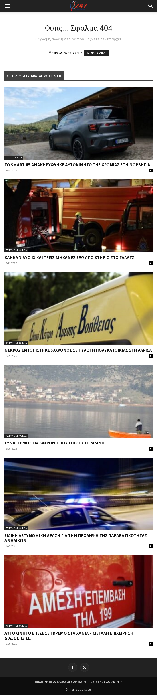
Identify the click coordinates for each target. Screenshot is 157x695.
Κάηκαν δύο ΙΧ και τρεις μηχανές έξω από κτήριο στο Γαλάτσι (70, 257)
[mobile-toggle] (7, 6)
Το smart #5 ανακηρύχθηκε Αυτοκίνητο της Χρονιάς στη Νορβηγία (77, 164)
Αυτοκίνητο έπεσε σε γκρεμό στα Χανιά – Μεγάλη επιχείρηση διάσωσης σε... (68, 636)
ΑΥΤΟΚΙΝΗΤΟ (14, 157)
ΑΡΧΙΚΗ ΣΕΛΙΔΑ (96, 52)
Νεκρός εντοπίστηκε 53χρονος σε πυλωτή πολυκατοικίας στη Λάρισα (78, 350)
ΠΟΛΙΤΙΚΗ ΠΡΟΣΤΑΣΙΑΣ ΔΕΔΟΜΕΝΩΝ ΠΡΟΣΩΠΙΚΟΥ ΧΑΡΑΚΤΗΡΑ (78, 682)
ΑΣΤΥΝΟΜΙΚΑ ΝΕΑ (16, 250)
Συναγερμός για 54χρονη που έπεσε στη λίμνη (54, 443)
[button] (151, 6)
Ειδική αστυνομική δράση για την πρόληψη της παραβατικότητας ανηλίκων (75, 538)
